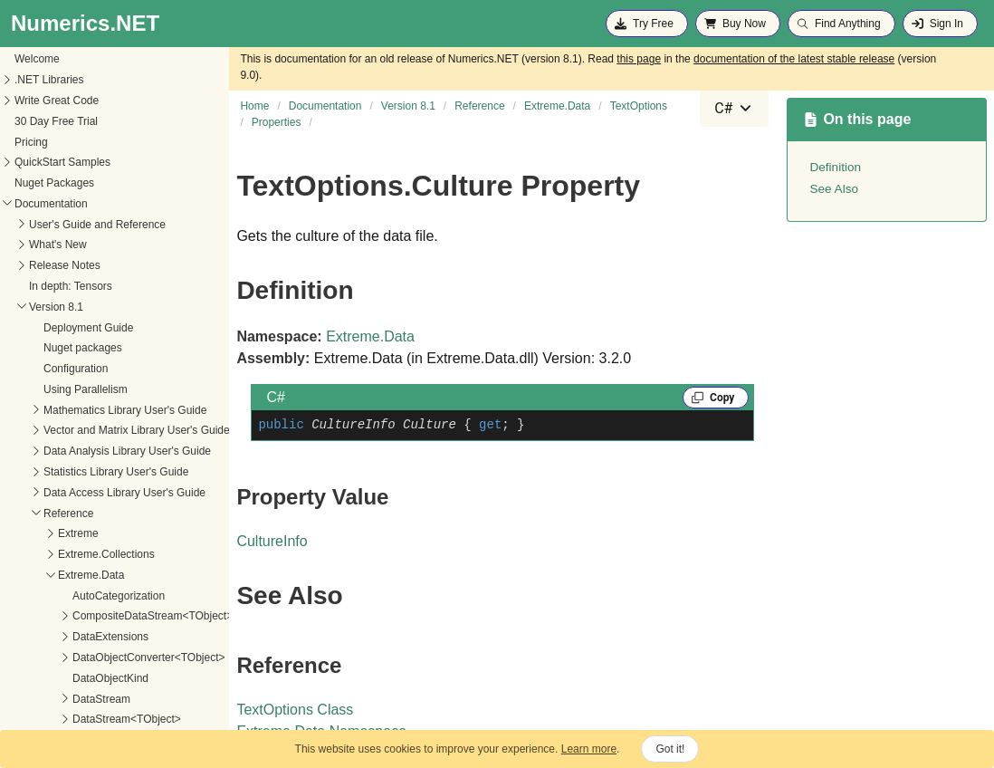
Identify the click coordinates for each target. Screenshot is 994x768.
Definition (835, 167)
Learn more (588, 749)
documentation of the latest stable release (793, 59)
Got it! (669, 749)
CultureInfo (271, 541)
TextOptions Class (294, 709)
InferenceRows (49, 721)
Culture (30, 637)
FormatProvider (50, 700)
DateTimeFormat (53, 658)
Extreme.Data (370, 336)
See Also (833, 189)
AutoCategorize (50, 596)
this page (638, 59)
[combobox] (734, 109)
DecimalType (44, 679)
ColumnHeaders (52, 617)
